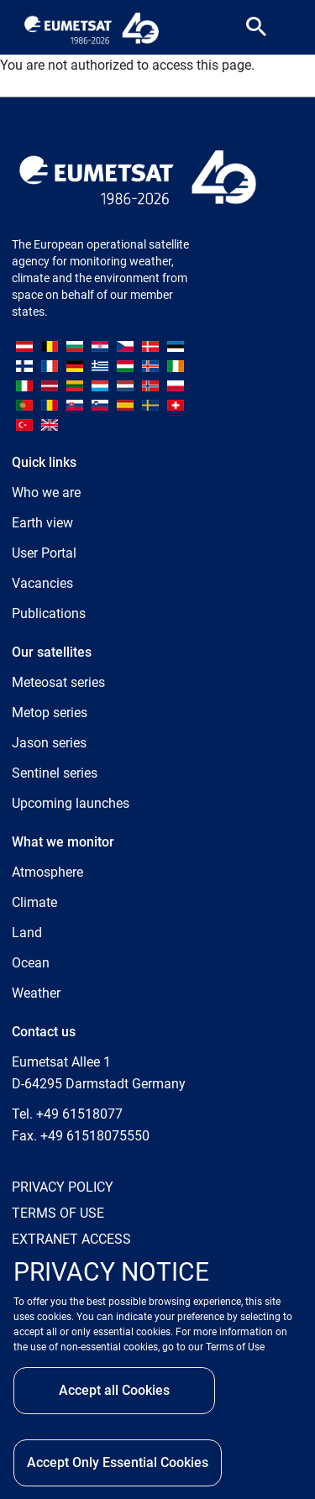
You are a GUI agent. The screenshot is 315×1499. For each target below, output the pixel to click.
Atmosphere (47, 872)
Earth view (42, 523)
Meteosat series (58, 682)
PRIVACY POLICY (62, 1187)
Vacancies (42, 583)
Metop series (49, 713)
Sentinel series (54, 773)
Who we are (46, 493)
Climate (34, 902)
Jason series (49, 743)
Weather (36, 993)
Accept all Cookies (114, 1390)
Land (27, 933)
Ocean (31, 963)
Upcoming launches (70, 803)
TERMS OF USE (58, 1213)
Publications (49, 613)
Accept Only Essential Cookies (117, 1462)
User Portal (44, 553)
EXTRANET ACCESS (71, 1239)
